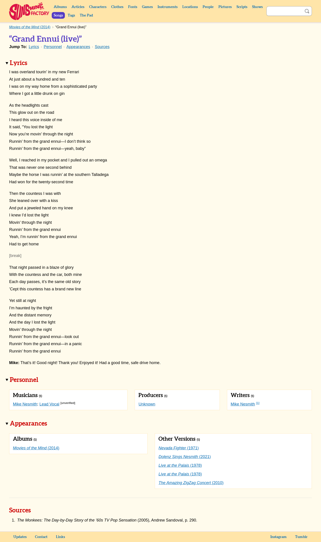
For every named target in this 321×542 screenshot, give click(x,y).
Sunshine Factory (29, 11)
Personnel (53, 47)
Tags (71, 15)
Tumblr (301, 537)
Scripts (242, 7)
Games (147, 7)
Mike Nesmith (25, 404)
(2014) (36, 448)
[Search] (284, 11)
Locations (190, 7)
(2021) (184, 456)
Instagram (278, 537)
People (208, 7)
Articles (78, 7)
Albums (60, 7)
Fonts (132, 7)
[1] (257, 403)
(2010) (190, 483)
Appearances (78, 47)
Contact (41, 537)
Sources (102, 47)
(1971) (178, 448)
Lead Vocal (49, 404)
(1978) (180, 465)
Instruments (167, 7)
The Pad (86, 15)
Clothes (117, 7)
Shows (257, 7)
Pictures (225, 7)
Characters (97, 7)
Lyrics (34, 47)
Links (60, 537)
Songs (58, 15)
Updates (20, 537)
